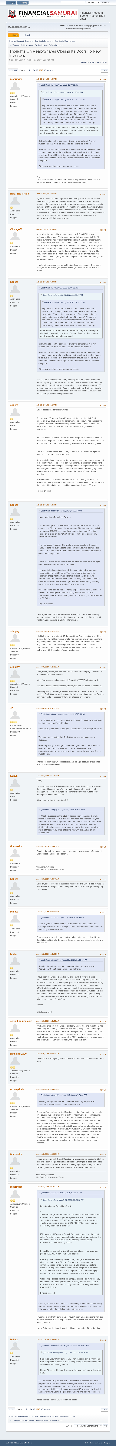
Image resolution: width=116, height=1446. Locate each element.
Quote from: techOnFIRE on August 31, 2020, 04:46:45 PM (65, 1345)
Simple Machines (26, 1443)
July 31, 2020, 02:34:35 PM (46, 505)
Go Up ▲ (106, 1443)
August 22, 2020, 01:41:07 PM (47, 954)
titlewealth (16, 846)
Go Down (13, 70)
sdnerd (14, 405)
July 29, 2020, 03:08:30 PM (46, 229)
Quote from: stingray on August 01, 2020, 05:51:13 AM (63, 810)
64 (34, 70)
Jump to (69, 1426)
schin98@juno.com (21, 1021)
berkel (13, 954)
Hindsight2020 (18, 1053)
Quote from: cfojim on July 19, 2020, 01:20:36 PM (63, 92)
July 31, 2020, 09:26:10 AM (46, 405)
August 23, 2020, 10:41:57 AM (47, 1021)
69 (51, 70)
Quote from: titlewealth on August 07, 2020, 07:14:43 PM (64, 960)
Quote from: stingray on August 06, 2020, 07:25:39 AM (63, 714)
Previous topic (88, 62)
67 (45, 70)
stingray (15, 631)
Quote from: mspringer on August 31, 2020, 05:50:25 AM (65, 1353)
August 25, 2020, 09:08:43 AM (47, 1089)
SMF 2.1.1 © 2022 (12, 1443)
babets (14, 282)
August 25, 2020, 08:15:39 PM (47, 1154)
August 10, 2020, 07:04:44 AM (47, 879)
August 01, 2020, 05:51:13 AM (47, 631)
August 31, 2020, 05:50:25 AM (47, 1187)
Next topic (102, 62)
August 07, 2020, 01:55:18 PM (47, 776)
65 (37, 70)
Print (104, 70)
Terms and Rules (96, 1443)
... (32, 70)
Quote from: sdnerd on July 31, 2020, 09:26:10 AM (61, 511)
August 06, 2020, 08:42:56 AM (47, 708)
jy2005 (14, 776)
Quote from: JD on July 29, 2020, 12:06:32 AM (59, 85)
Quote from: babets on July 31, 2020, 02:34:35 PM (61, 1193)
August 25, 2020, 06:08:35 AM (47, 1054)
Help (87, 1443)
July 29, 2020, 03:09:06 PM (46, 282)
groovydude (17, 1089)
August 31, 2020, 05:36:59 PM (47, 1339)
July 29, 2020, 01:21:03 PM (46, 194)
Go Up (11, 1409)
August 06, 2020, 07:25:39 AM (47, 667)
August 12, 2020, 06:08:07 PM (47, 911)
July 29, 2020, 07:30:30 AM (46, 79)
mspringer (16, 79)
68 (48, 70)
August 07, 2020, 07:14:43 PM (47, 846)
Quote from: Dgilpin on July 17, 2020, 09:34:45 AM (64, 99)
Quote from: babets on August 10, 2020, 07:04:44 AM (62, 918)
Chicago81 (16, 229)
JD (11, 708)
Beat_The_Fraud (19, 193)
